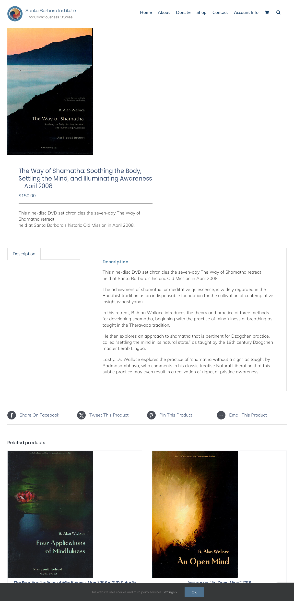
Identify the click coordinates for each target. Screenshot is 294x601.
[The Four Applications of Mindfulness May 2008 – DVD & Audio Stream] (50, 454)
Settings (170, 592)
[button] (278, 11)
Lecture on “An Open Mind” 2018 (219, 582)
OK (194, 592)
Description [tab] (24, 254)
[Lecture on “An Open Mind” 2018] (195, 454)
